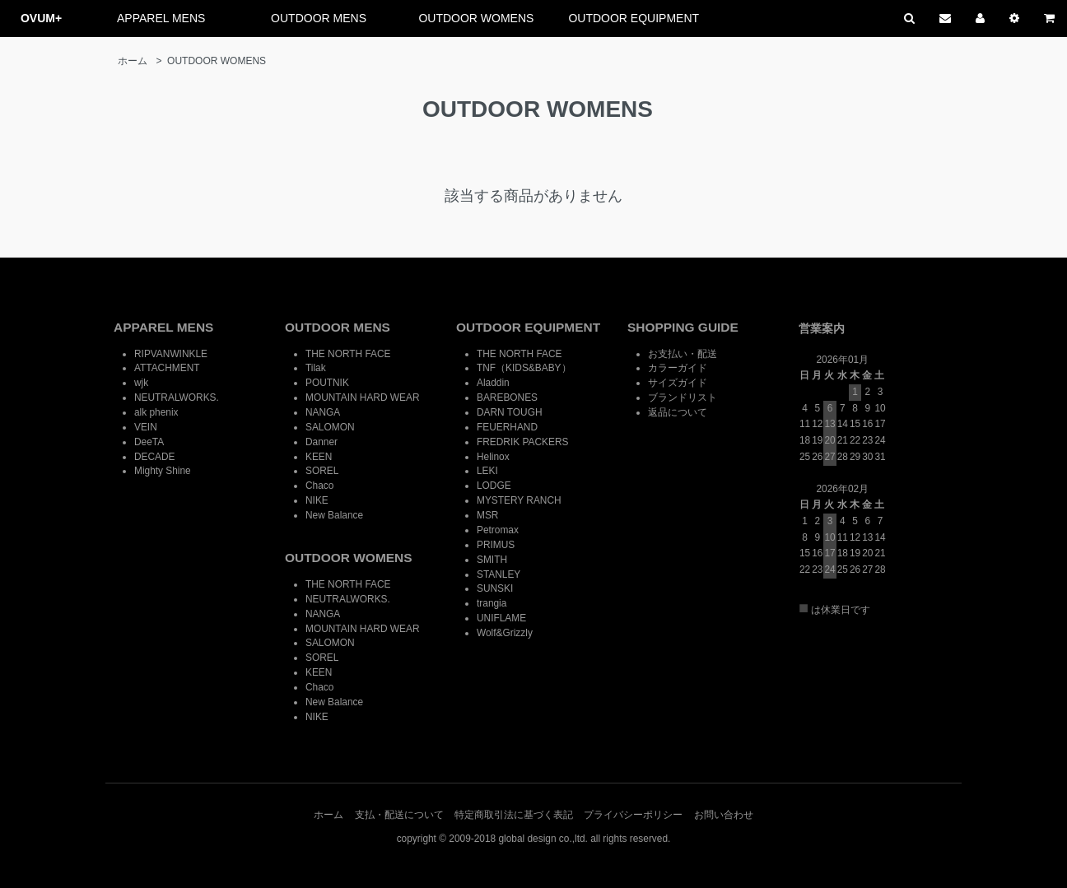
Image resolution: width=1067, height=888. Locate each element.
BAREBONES (507, 397)
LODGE (494, 485)
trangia (491, 603)
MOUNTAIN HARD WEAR (362, 397)
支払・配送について (399, 815)
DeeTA (149, 442)
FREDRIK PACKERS (522, 442)
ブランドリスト (682, 397)
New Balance (334, 515)
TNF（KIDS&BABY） (524, 368)
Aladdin (493, 382)
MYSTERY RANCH (519, 500)
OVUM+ (41, 18)
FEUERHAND (507, 427)
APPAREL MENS (161, 18)
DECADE (154, 457)
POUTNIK (327, 382)
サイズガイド (677, 382)
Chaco (319, 485)
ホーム (132, 61)
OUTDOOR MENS (318, 18)
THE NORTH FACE (348, 354)
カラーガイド (677, 368)
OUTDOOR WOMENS (476, 18)
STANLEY (498, 574)
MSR (487, 515)
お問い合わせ (723, 815)
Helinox (493, 457)
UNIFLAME (501, 618)
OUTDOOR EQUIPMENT (633, 18)
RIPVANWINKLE (170, 354)
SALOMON (329, 427)
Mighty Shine (162, 471)
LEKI (487, 471)
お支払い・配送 (682, 354)
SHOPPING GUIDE (683, 327)
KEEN (318, 457)
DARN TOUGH (510, 412)
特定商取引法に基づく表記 (513, 815)
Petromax (498, 530)
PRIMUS (496, 545)
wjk (141, 382)
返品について (677, 412)
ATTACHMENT (166, 368)
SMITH (492, 559)
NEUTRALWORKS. (176, 397)
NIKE (316, 500)
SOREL (321, 471)
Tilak (315, 368)
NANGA (322, 412)
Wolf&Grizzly (505, 633)
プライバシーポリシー (633, 815)
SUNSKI (495, 588)
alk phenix (156, 412)
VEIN (145, 427)
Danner (321, 442)
